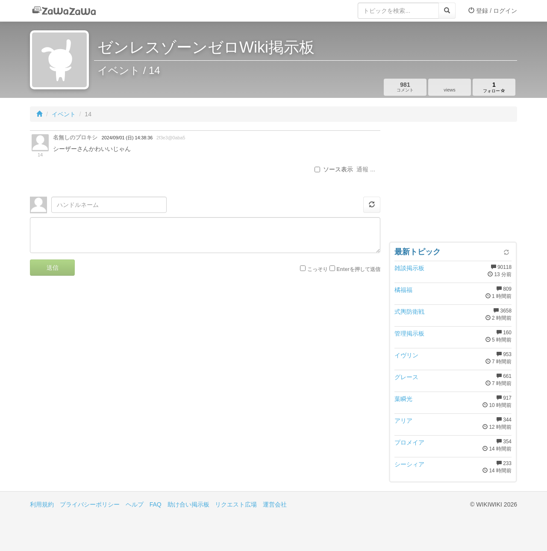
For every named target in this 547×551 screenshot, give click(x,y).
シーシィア (409, 464)
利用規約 (42, 504)
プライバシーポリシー (90, 504)
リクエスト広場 (236, 504)
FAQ (156, 504)
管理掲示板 (409, 333)
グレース (406, 377)
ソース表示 (334, 169)
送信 (53, 267)
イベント (64, 114)
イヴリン (406, 355)
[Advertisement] (453, 183)
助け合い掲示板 (188, 504)
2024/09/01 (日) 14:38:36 (127, 137)
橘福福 (403, 289)
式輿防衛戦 (409, 311)
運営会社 (275, 504)
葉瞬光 (403, 398)
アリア (403, 420)
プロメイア (409, 442)
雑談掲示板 (409, 268)
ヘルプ (135, 504)
